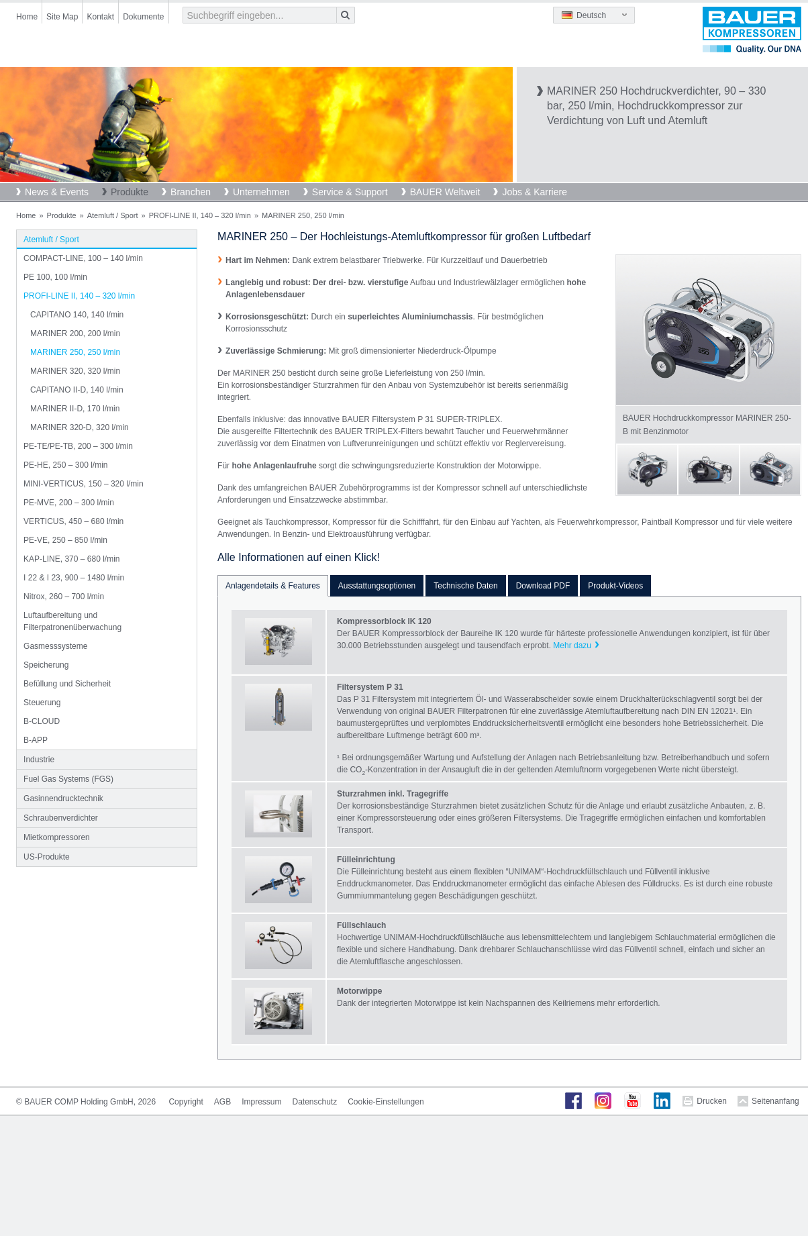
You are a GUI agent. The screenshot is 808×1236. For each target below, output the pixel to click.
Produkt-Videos (615, 585)
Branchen (190, 192)
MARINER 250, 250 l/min (75, 352)
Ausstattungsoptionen (376, 585)
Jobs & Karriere (534, 192)
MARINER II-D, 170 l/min (74, 408)
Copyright (185, 1101)
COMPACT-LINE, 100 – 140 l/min (83, 258)
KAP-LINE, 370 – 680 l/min (71, 559)
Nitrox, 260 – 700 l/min (63, 596)
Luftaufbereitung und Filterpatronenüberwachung (72, 621)
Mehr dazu (572, 645)
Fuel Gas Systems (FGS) (68, 779)
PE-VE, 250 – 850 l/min (65, 540)
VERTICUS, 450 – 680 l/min (73, 521)
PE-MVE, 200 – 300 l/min (68, 502)
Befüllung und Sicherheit (67, 683)
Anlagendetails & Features (272, 585)
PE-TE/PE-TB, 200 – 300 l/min (78, 446)
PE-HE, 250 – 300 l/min (65, 465)
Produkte (129, 192)
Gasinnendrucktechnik (63, 798)
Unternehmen (261, 192)
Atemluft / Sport (112, 215)
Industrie (38, 759)
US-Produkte (46, 857)
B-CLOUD (41, 721)
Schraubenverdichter (60, 818)
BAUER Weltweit (445, 192)
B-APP (35, 740)
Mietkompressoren (56, 837)
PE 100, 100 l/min (55, 277)
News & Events (57, 192)
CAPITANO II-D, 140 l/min (76, 390)
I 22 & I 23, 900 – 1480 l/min (73, 577)
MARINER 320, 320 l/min (75, 371)
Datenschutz (315, 1101)
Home (27, 16)
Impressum (261, 1101)
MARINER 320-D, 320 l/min (79, 427)
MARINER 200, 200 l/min (75, 333)
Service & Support (350, 192)
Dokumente (143, 16)
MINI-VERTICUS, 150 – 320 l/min (83, 483)
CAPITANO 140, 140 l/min (76, 314)
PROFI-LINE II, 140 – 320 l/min (200, 215)
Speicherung (45, 665)
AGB (222, 1101)
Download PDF (543, 585)
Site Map (62, 16)
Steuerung (41, 702)
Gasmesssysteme (55, 646)
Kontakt (100, 16)
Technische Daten (465, 585)
